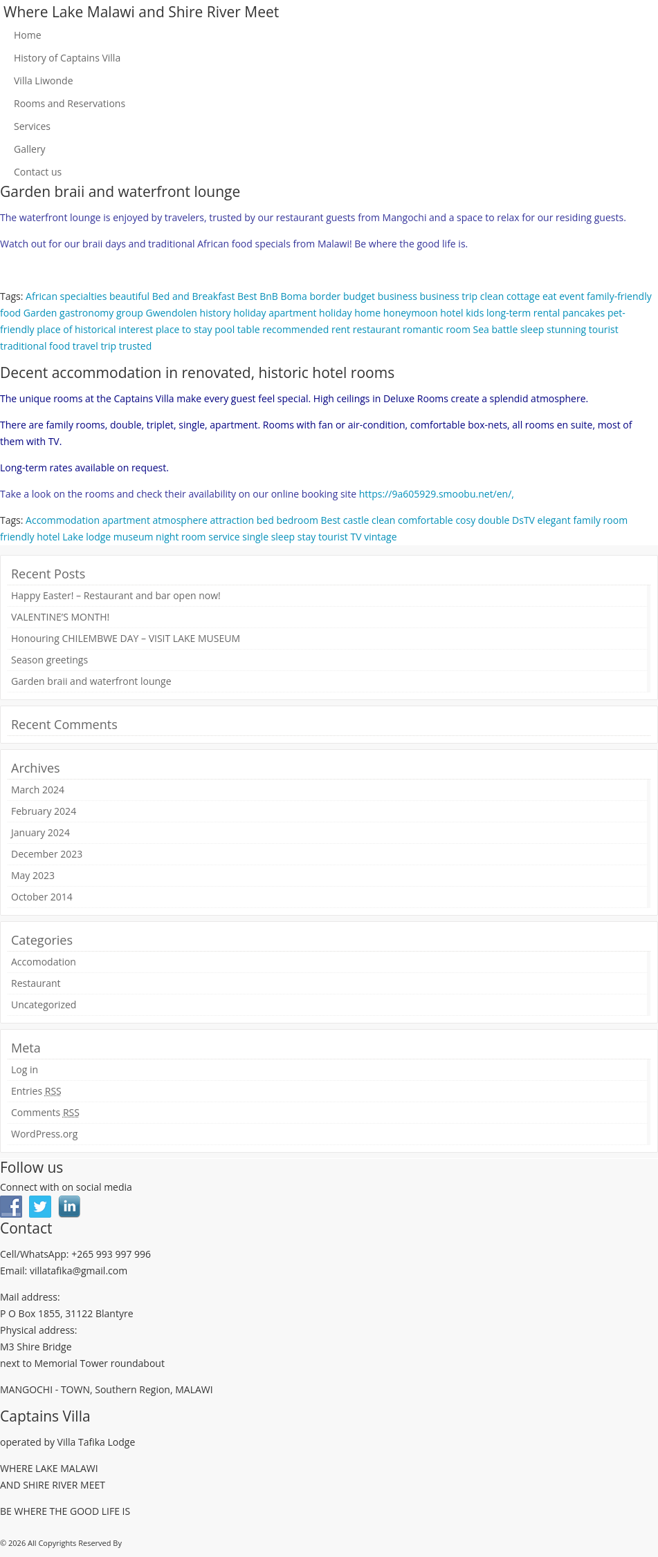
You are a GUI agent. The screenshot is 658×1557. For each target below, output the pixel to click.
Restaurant (36, 983)
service (223, 536)
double (494, 520)
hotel (451, 312)
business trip (449, 296)
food (10, 312)
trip (108, 345)
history (215, 312)
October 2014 (42, 896)
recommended (295, 329)
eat (549, 296)
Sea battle (495, 329)
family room (600, 520)
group (129, 312)
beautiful (129, 296)
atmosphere (180, 520)
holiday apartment (274, 312)
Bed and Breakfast (193, 296)
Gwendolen (171, 312)
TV (355, 536)
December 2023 (46, 853)
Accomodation (43, 961)
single (255, 536)
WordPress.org (44, 1133)
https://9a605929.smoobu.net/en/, (436, 493)
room (458, 329)
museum (133, 536)
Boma (294, 296)
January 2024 (40, 832)
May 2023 (33, 875)
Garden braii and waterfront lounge (91, 681)
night (167, 536)
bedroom (297, 520)
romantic (423, 329)
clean (492, 296)
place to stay (184, 329)
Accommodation (63, 520)
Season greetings (49, 659)
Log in (24, 1069)
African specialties (66, 296)
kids (475, 312)
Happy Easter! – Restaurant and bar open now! (116, 595)
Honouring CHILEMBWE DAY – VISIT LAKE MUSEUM (125, 638)
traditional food (35, 345)
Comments (45, 1112)
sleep (532, 329)
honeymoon (410, 312)
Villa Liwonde (43, 80)
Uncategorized (43, 1004)
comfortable (425, 520)
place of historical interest (95, 329)
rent (340, 329)
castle (356, 520)
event (571, 296)
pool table (236, 329)
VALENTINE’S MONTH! (60, 616)
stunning (566, 329)
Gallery (30, 148)
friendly (17, 536)
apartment (126, 520)
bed (265, 520)
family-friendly (619, 296)
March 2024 (37, 789)
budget (359, 296)
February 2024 (43, 811)
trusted (135, 345)
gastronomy (86, 312)
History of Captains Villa (67, 57)
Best (247, 296)
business (397, 296)
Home (28, 34)
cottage (523, 296)
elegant (554, 520)
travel (85, 345)
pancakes (584, 312)
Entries (36, 1090)
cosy (465, 520)
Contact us (38, 171)
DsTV (523, 520)
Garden (40, 312)
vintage (380, 536)
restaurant (377, 329)
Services (32, 126)
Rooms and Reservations (69, 103)
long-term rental (523, 312)
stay (307, 536)
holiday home (350, 312)
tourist (604, 329)
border (324, 296)
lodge (98, 536)
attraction (232, 520)
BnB (268, 296)
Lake (72, 536)
